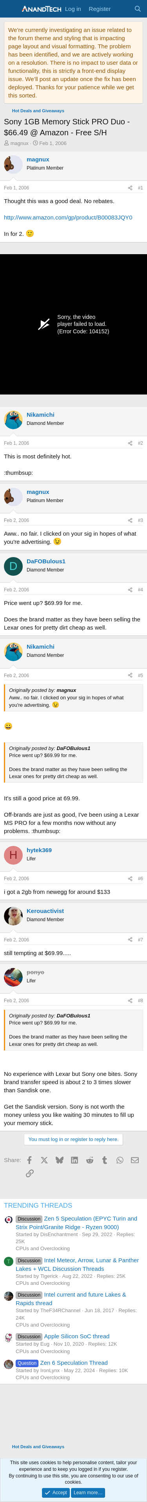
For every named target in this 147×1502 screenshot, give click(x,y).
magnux (20, 143)
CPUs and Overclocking (43, 1248)
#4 (140, 590)
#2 (140, 443)
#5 (140, 675)
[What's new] (122, 9)
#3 (140, 520)
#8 (140, 1000)
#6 (140, 878)
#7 (140, 940)
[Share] (130, 188)
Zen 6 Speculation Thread (62, 1362)
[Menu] (11, 9)
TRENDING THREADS (38, 1205)
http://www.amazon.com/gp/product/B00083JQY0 (68, 217)
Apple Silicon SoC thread (62, 1336)
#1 (140, 188)
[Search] (137, 9)
